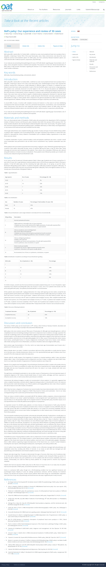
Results (92, 64)
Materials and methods (93, 60)
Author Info (41, 46)
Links (78, 9)
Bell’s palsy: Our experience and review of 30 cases (32, 31)
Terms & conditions (19, 565)
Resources (56, 9)
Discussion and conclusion (94, 67)
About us (31, 9)
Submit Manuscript (92, 9)
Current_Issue (83, 39)
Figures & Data (58, 46)
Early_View (74, 39)
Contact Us (102, 2)
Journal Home (75, 37)
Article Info (25, 46)
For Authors (43, 9)
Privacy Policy (5, 565)
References (93, 71)
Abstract (92, 51)
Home (94, 2)
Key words (92, 54)
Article (9, 46)
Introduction (93, 57)
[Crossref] (15, 483)
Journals (68, 9)
